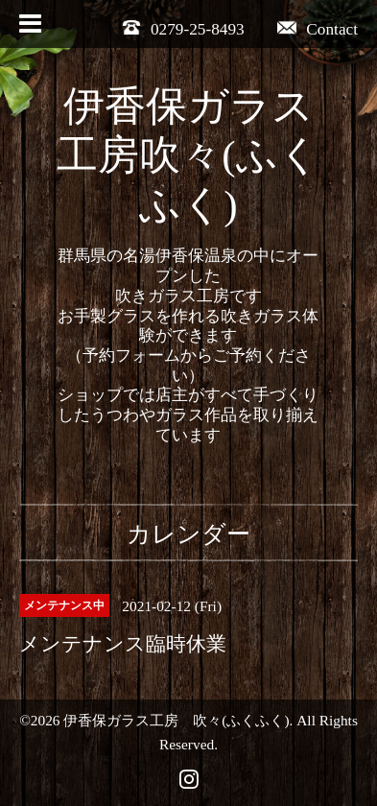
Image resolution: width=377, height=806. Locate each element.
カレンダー (188, 534)
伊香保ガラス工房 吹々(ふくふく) (176, 720)
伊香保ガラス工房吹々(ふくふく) (188, 155)
